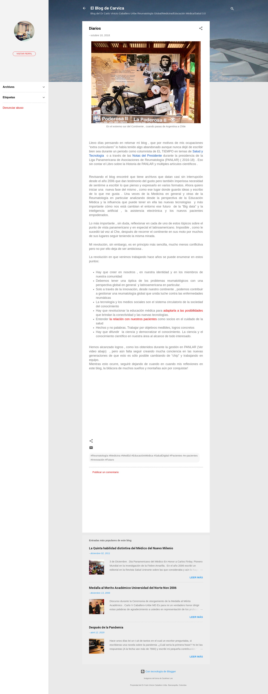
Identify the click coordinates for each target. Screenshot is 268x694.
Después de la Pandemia (106, 627)
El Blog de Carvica (107, 8)
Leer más (196, 577)
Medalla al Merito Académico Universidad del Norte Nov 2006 (132, 588)
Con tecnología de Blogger (158, 671)
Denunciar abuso (13, 107)
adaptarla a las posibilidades (183, 310)
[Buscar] (232, 9)
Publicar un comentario (105, 472)
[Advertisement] (223, 72)
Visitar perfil (24, 54)
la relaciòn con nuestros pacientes (133, 319)
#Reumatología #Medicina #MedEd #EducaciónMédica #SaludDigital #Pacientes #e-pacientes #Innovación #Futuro (144, 457)
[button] (201, 29)
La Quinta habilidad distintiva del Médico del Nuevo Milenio (131, 548)
